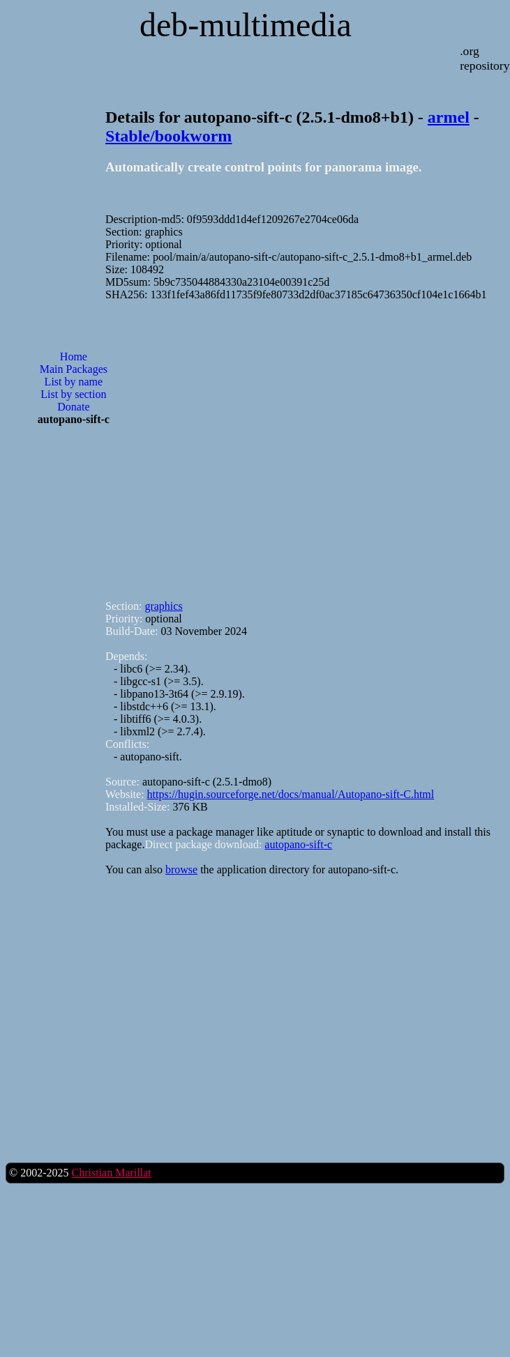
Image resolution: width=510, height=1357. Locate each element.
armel (449, 117)
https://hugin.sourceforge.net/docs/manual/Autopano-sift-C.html (291, 794)
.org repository (484, 58)
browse (181, 869)
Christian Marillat (111, 1173)
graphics (163, 606)
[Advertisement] (180, 444)
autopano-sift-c (298, 844)
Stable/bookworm (168, 136)
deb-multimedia (246, 24)
